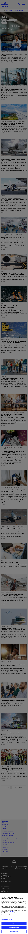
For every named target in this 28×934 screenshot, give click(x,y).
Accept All (14, 924)
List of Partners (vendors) (6, 920)
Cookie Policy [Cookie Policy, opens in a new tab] (11, 912)
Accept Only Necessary (14, 928)
